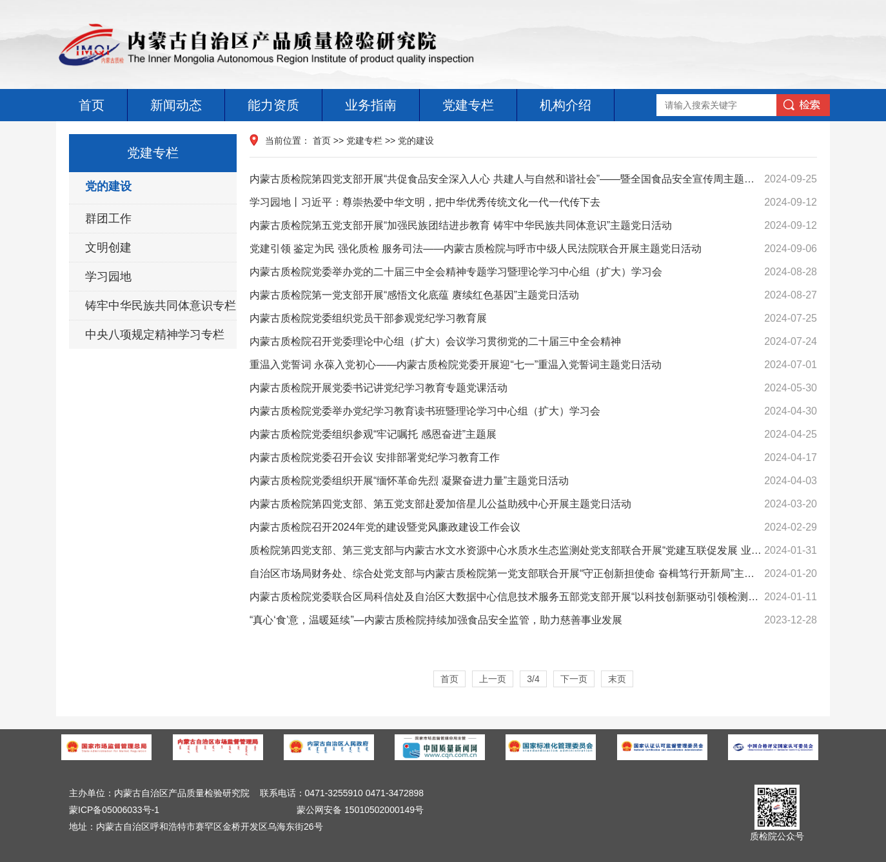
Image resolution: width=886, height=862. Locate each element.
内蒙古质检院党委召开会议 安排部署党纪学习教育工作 (533, 457)
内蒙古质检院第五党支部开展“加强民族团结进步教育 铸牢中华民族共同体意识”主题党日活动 (533, 225)
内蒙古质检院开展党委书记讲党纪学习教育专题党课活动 (533, 388)
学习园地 (108, 276)
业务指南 (371, 105)
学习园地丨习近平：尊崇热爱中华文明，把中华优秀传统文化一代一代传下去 (533, 202)
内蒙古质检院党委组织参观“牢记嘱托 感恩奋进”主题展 (533, 434)
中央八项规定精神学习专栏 (154, 334)
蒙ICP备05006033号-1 (114, 810)
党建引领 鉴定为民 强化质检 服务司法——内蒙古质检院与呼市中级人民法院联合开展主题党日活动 (533, 248)
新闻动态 (176, 105)
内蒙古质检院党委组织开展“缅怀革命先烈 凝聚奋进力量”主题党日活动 (533, 481)
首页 (91, 105)
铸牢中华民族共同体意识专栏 (160, 305)
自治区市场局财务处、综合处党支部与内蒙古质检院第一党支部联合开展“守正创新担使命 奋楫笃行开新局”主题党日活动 (533, 573)
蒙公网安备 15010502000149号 (360, 810)
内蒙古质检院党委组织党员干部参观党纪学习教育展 (533, 318)
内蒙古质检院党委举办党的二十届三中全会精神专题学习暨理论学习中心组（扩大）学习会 (533, 272)
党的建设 (108, 186)
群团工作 (108, 218)
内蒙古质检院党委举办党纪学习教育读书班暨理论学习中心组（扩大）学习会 (533, 411)
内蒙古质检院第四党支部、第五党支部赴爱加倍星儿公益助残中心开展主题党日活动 (533, 504)
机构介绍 (565, 105)
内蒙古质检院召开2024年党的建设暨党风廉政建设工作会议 (533, 527)
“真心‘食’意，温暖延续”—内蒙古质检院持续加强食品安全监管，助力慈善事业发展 (533, 620)
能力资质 (273, 105)
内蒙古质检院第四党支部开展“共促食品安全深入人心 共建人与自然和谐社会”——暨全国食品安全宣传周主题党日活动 (533, 179)
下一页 (573, 679)
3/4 (533, 679)
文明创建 (108, 247)
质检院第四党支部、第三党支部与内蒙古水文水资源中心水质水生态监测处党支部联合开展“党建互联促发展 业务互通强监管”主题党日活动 (533, 550)
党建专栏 (468, 105)
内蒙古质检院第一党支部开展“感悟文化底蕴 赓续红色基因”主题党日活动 (533, 295)
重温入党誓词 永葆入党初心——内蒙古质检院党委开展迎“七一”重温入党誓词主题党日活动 (533, 365)
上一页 (492, 679)
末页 (617, 679)
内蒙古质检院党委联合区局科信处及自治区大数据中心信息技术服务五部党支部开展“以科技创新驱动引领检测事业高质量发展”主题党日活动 (533, 597)
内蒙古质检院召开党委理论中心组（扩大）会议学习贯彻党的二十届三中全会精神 (533, 341)
